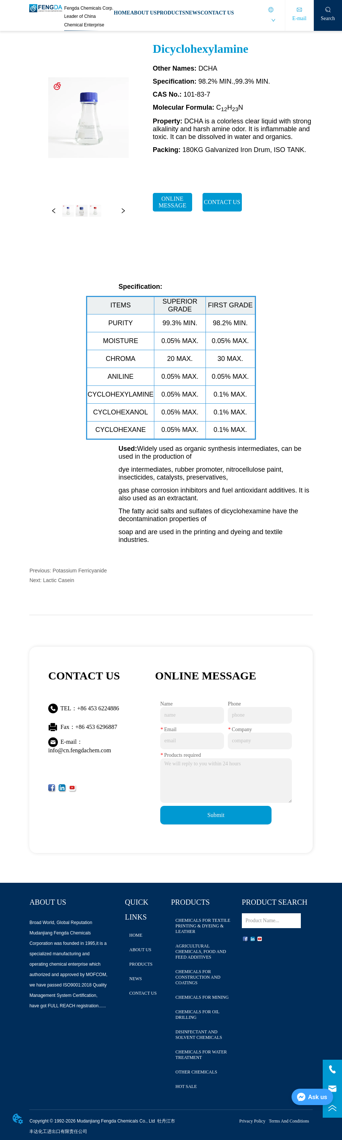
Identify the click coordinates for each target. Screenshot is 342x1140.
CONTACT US (217, 13)
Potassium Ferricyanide (80, 571)
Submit (215, 815)
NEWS (192, 13)
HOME (122, 13)
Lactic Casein (58, 580)
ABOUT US (143, 13)
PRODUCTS (171, 13)
